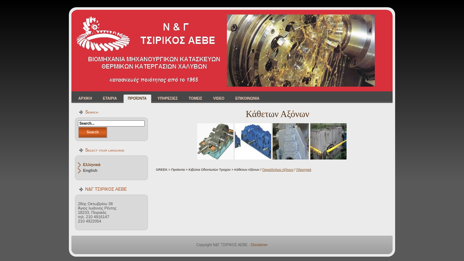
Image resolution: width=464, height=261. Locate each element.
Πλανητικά (303, 169)
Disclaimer (259, 245)
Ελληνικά (91, 164)
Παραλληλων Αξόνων (277, 169)
